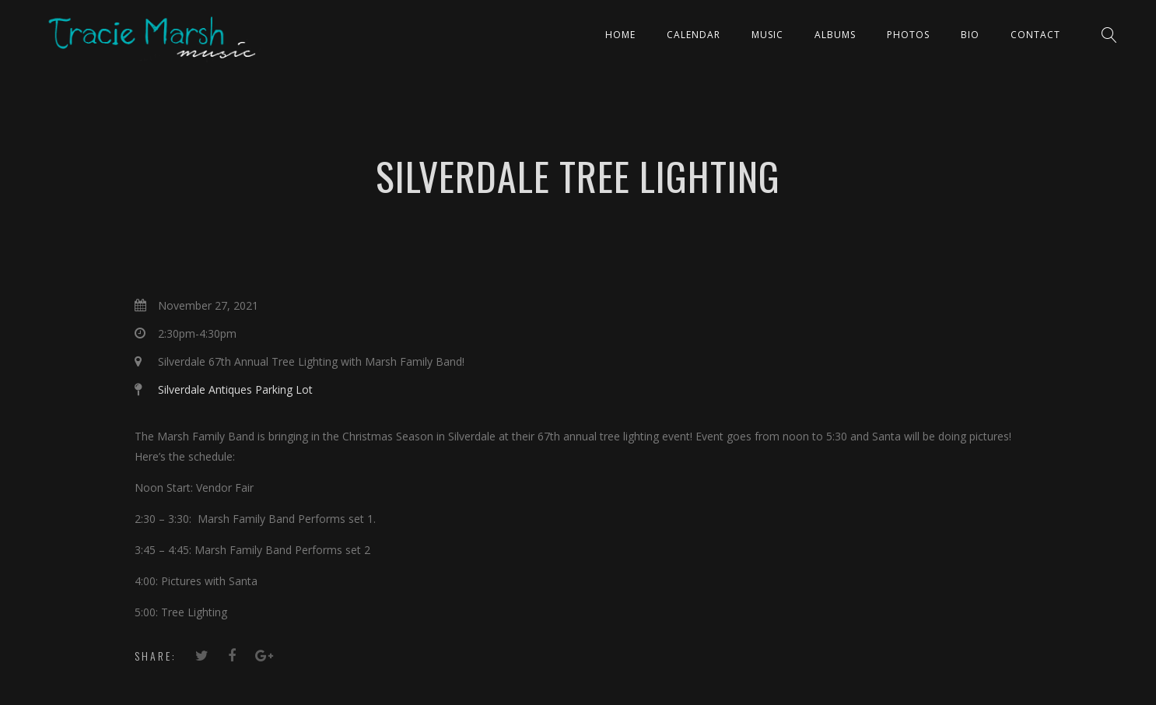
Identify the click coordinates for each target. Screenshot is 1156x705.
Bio (970, 34)
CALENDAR (693, 34)
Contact (1035, 34)
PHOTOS (908, 34)
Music (767, 34)
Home (620, 34)
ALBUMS (835, 34)
